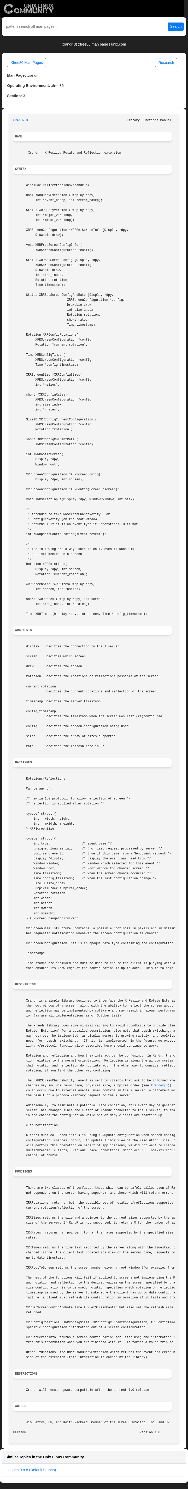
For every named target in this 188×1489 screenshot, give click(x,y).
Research (166, 62)
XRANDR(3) (21, 120)
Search (175, 26)
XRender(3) (160, 1085)
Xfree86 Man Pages (26, 62)
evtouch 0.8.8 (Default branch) (30, 1470)
